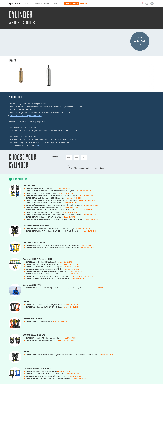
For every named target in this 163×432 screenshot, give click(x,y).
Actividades (37, 3)
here (37, 145)
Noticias (47, 3)
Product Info (15, 97)
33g (77, 157)
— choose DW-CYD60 (65, 192)
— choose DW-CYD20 (87, 244)
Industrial (83, 3)
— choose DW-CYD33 (62, 187)
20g (68, 157)
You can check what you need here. (26, 115)
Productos (27, 3)
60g (85, 157)
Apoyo (55, 3)
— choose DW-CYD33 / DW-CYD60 (83, 275)
